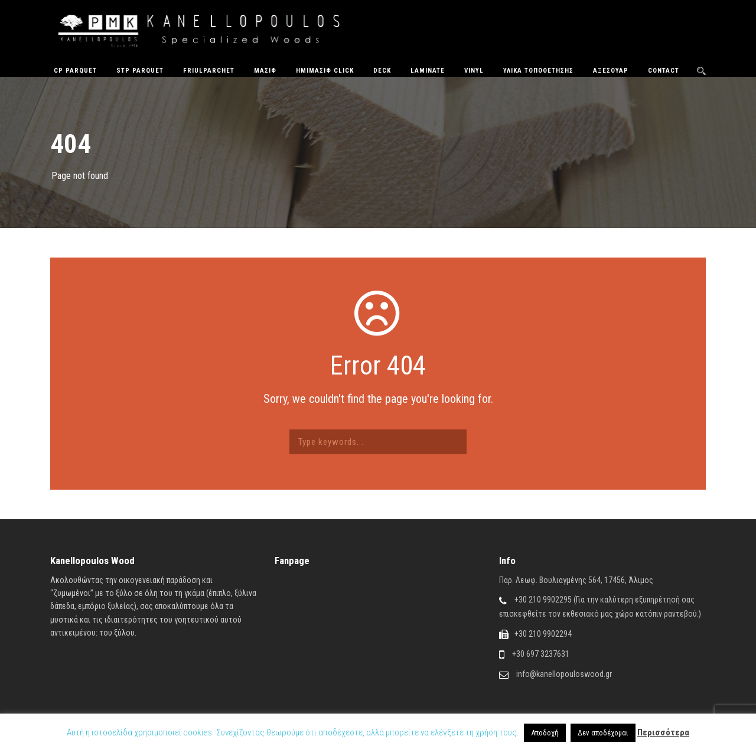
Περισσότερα (663, 732)
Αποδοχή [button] (545, 732)
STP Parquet (140, 70)
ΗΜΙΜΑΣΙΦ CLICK (325, 70)
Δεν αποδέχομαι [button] (603, 732)
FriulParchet (208, 70)
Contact (663, 70)
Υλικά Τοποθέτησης (538, 70)
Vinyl (474, 70)
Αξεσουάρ (610, 70)
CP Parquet (75, 70)
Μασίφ (265, 70)
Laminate (427, 70)
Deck (382, 70)
